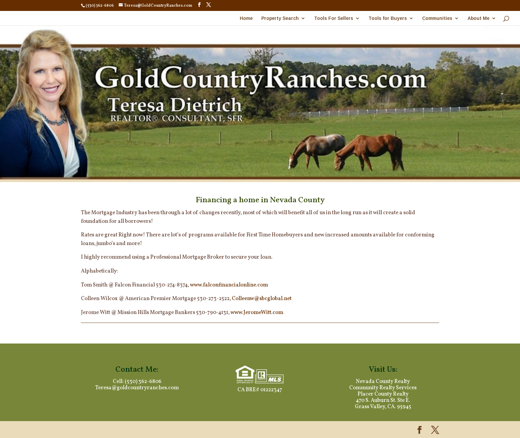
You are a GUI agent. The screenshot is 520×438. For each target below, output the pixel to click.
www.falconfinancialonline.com (229, 285)
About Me (478, 18)
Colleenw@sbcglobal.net (262, 298)
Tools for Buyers (387, 18)
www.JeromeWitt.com (256, 312)
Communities (437, 18)
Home (246, 18)
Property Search (280, 18)
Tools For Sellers (333, 18)
